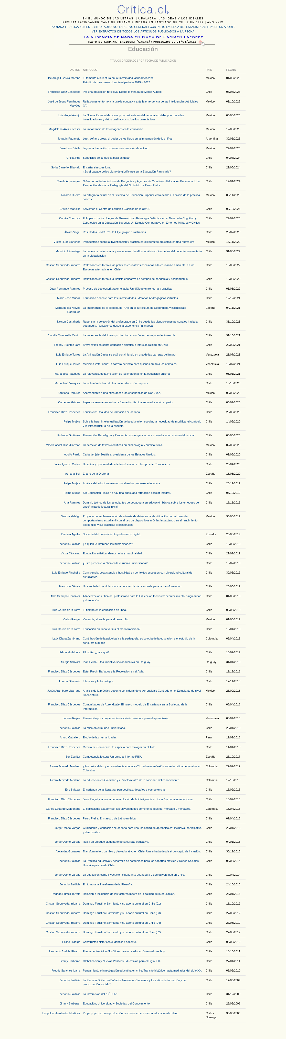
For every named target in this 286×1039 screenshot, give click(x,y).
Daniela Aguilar (70, 534)
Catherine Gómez (69, 402)
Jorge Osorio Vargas (67, 827)
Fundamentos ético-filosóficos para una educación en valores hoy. (124, 951)
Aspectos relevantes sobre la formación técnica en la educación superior (128, 402)
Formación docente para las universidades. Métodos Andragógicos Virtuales (130, 298)
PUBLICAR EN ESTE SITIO (84, 26)
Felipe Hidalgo (71, 941)
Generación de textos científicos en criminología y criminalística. (123, 445)
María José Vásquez (67, 373)
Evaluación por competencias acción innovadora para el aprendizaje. (126, 718)
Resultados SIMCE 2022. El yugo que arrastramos (114, 232)
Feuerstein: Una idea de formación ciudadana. (112, 412)
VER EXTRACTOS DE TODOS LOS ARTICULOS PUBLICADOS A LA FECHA (143, 31)
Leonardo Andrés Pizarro (64, 951)
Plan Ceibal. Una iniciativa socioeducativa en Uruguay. (117, 662)
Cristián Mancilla (70, 208)
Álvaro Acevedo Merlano (65, 766)
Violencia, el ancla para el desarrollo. (106, 619)
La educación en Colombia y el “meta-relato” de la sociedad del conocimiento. (131, 780)
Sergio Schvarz (70, 662)
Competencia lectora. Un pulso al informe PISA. (113, 756)
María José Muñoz (68, 298)
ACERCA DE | (176, 26)
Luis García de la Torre (66, 609)
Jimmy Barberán (70, 961)
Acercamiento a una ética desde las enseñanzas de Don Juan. (122, 392)
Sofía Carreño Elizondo (65, 167)
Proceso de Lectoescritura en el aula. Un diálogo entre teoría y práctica (127, 288)
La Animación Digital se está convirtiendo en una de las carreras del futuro (129, 354)
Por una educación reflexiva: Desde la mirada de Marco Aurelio (122, 91)
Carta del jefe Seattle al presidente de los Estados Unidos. (119, 454)
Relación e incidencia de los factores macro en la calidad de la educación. (129, 893)
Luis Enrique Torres (68, 354)
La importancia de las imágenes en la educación (113, 129)
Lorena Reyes (71, 718)
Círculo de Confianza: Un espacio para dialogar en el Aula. (119, 747)
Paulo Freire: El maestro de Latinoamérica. (109, 818)
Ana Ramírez (72, 502)
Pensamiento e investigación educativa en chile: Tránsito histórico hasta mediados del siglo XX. (142, 970)
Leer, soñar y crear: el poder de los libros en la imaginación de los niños (128, 138)
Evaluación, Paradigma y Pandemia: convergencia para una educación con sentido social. (139, 435)
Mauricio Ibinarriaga (68, 251)
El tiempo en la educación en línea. (105, 609)
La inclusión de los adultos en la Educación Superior (115, 383)
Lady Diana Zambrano (66, 638)
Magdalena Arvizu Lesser (64, 129)
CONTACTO (157, 26)
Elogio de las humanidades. (100, 737)
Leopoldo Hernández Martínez (61, 1013)
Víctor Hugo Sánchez (67, 241)
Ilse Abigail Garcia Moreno (63, 77)
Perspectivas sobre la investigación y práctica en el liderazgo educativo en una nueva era (138, 241)
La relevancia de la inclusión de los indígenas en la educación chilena (126, 373)
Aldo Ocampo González (65, 596)
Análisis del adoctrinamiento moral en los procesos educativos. (122, 483)
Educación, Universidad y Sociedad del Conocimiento (116, 1003)
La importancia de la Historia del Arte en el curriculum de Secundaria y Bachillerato (134, 307)
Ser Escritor (73, 756)
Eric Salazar (72, 789)
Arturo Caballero (70, 737)
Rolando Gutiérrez (68, 435)
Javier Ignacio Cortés (67, 464)
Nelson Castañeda (68, 321)
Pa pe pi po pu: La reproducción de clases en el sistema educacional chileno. (131, 1013)
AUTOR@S (111, 26)
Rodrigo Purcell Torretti (66, 893)
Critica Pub (73, 157)
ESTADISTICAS (196, 26)
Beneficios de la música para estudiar (106, 157)
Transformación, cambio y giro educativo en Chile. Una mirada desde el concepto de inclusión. (142, 851)
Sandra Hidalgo (70, 516)
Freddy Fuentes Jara (67, 344)
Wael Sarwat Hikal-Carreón (63, 445)
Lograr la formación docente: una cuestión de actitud (116, 148)
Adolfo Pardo (72, 454)
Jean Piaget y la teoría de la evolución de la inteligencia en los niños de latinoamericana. (138, 799)
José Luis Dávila (70, 148)
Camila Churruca (69, 218)
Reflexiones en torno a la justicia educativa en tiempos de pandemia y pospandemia (135, 278)
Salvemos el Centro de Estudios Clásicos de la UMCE (117, 208)
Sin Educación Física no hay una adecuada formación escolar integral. (127, 492)
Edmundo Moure (69, 652)
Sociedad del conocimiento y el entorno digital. (112, 534)
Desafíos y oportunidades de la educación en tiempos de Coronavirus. (127, 464)
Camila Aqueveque (68, 181)
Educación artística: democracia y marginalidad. (113, 553)
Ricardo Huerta (70, 195)
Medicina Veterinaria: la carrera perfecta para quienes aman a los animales (130, 364)
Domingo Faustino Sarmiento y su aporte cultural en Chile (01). (122, 903)
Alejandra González (68, 851)
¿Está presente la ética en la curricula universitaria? (115, 563)
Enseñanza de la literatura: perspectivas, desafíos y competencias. (124, 789)
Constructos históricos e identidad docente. (110, 941)
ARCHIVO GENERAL (134, 26)
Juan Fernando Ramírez (65, 288)
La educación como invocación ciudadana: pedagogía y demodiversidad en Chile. (134, 874)
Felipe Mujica (72, 421)
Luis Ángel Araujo (69, 115)
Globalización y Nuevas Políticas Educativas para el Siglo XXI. (122, 961)
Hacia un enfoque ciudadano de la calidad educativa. (116, 841)
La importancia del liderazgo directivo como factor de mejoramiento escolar (130, 335)
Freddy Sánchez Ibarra (66, 970)
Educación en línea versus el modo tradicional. (112, 629)
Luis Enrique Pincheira (66, 572)
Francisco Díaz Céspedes (64, 91)
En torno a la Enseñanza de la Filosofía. (108, 884)
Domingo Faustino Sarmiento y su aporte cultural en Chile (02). (122, 932)
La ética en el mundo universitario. (104, 727)
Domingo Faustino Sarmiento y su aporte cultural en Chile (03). (122, 913)
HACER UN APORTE (221, 26)
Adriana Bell (72, 473)
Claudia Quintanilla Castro (64, 335)
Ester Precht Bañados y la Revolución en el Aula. (113, 671)
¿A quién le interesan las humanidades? (108, 543)
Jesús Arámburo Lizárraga (63, 690)
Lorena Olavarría (69, 681)
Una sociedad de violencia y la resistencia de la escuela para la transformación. (132, 586)
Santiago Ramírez (69, 392)
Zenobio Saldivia (69, 543)
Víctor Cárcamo (70, 553)
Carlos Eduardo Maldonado (63, 808)
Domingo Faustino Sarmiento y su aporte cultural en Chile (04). (122, 922)
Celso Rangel (71, 619)
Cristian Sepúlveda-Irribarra (63, 265)
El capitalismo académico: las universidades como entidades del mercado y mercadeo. (137, 808)
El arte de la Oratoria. (96, 473)
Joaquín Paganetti (69, 138)
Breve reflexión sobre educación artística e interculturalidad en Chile (125, 344)
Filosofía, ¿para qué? (96, 652)
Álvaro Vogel (72, 232)
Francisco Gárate (69, 586)
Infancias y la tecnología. (98, 681)
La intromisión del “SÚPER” (100, 994)
